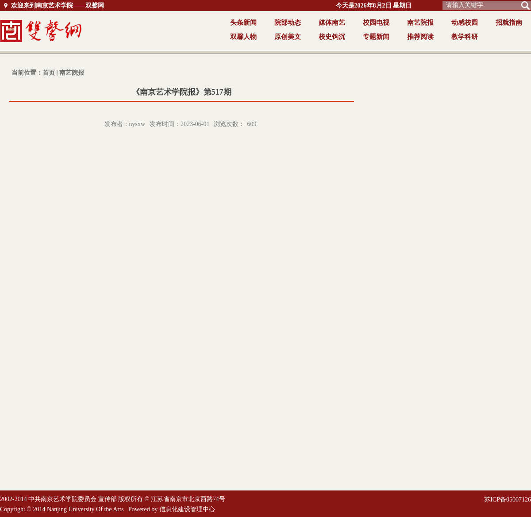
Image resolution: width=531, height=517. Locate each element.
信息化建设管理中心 (187, 509)
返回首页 (69, 31)
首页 (48, 72)
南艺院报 (71, 72)
